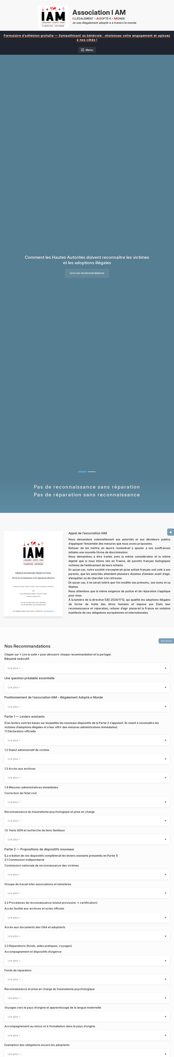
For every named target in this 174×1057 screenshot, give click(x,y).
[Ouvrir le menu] (87, 50)
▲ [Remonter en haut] (170, 530)
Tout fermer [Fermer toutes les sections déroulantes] (166, 640)
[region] (87, 38)
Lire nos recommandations (87, 273)
